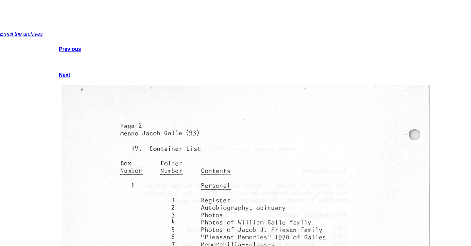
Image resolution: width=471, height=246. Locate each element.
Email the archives (21, 34)
